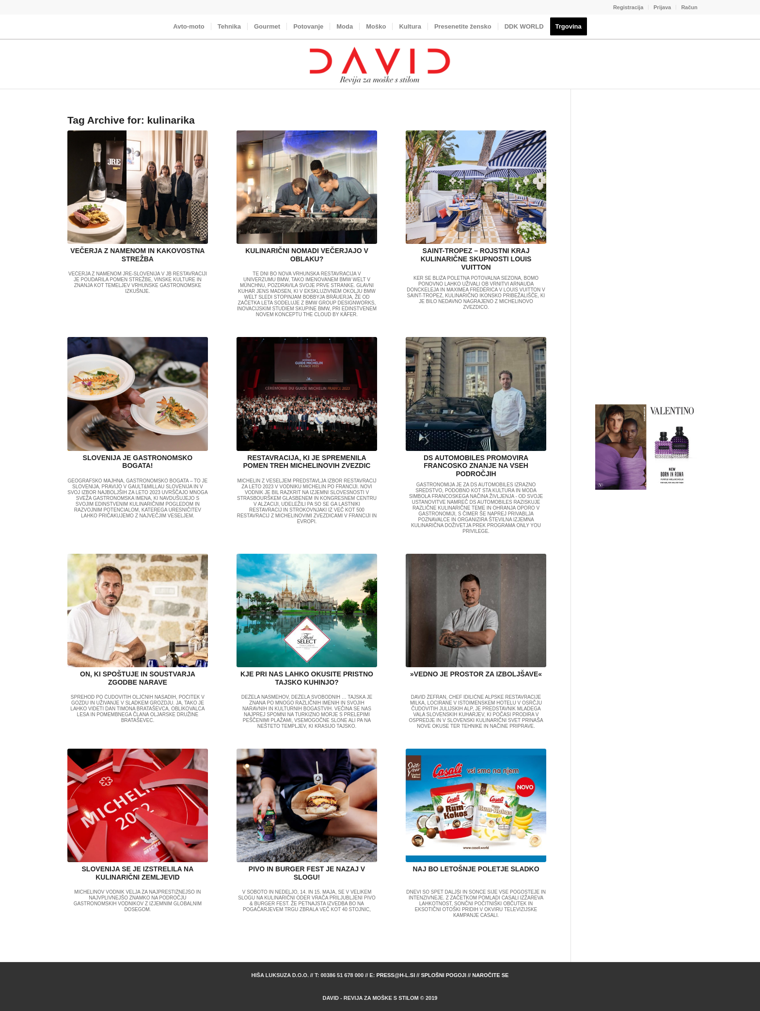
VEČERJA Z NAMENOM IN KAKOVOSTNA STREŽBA (137, 255)
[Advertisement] (646, 258)
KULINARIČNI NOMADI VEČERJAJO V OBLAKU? (306, 255)
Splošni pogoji (443, 975)
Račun (689, 7)
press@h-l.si (395, 975)
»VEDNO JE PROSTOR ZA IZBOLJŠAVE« (476, 674)
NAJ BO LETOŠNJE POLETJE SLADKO (476, 869)
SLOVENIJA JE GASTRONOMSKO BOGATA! (138, 462)
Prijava (662, 7)
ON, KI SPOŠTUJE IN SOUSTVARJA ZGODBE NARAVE (137, 678)
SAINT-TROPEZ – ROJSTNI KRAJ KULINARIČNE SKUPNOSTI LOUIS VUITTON (476, 259)
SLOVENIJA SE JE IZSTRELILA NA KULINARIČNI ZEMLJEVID (138, 873)
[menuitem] (628, 7)
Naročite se (490, 975)
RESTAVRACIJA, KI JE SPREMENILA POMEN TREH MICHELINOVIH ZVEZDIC (307, 462)
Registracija (628, 7)
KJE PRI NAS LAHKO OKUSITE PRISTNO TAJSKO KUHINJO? (306, 678)
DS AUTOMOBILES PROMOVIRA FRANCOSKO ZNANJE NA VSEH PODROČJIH (476, 466)
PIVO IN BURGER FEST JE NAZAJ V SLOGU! (307, 873)
